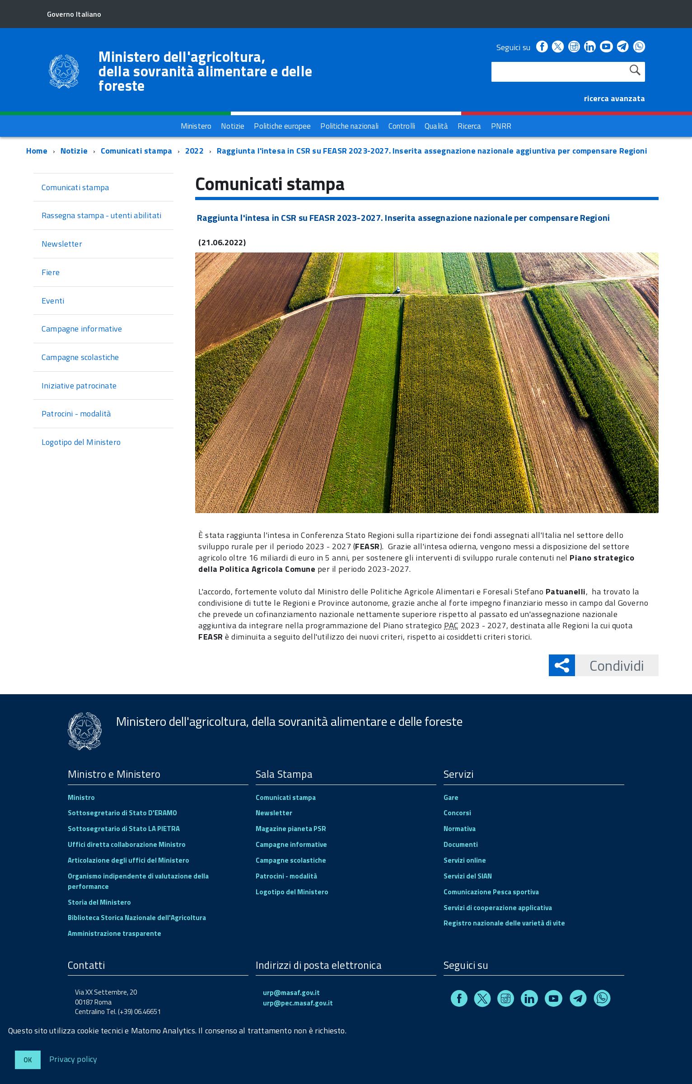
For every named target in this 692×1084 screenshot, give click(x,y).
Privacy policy (73, 1058)
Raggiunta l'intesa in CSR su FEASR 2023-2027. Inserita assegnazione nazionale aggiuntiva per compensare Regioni (432, 151)
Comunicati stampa (136, 151)
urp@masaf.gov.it (291, 992)
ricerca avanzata (614, 98)
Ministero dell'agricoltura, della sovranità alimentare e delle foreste (205, 71)
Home (36, 151)
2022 (194, 151)
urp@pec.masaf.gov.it (298, 1003)
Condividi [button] (609, 665)
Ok (27, 1060)
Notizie (74, 151)
